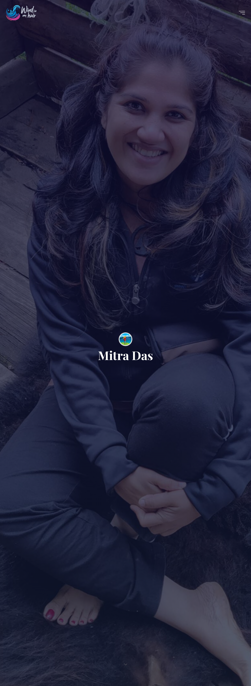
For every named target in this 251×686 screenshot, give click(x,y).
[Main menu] (242, 12)
